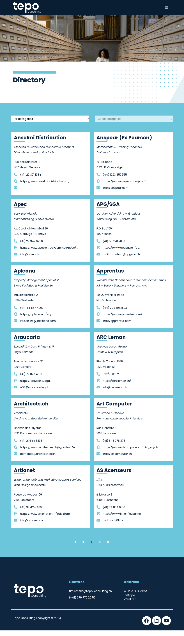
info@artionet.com (32, 526)
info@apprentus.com (117, 326)
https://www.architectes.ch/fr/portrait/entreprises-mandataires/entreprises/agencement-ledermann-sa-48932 (49, 453)
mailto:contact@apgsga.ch (121, 260)
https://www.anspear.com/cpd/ (124, 187)
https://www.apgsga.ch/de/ (122, 253)
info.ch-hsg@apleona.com (38, 326)
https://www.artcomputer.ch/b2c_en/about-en (131, 453)
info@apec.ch (29, 260)
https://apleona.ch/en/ (35, 320)
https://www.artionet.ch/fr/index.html (45, 519)
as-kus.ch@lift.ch (114, 526)
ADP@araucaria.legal (34, 393)
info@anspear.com (115, 193)
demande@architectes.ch (38, 459)
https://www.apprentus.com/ (122, 320)
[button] (166, 7)
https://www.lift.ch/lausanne (122, 519)
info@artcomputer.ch (117, 459)
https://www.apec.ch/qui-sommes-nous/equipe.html (49, 253)
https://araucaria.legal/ (36, 386)
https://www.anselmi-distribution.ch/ (45, 187)
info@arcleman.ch (115, 393)
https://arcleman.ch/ (117, 386)
